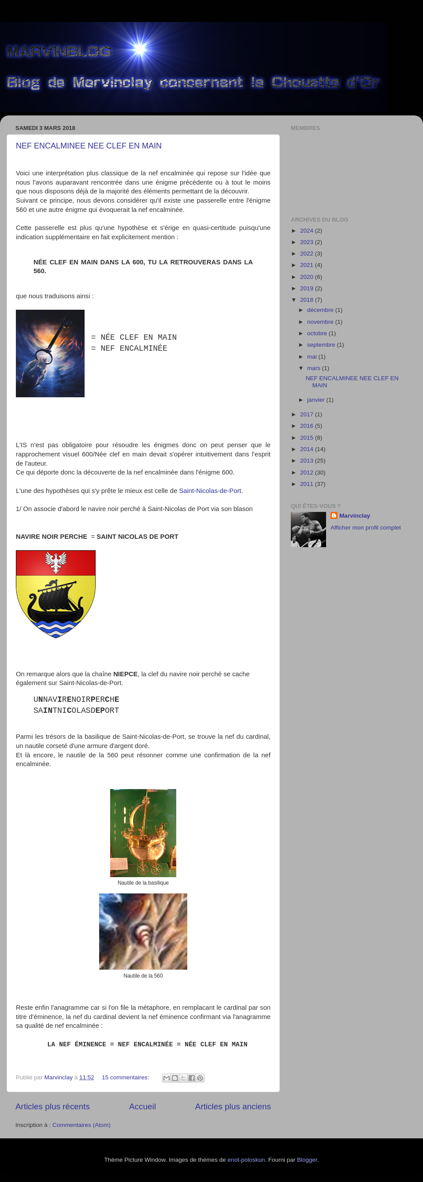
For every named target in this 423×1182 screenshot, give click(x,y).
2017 (307, 414)
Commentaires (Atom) (81, 1125)
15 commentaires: (126, 1077)
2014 (307, 449)
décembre (321, 310)
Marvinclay (354, 515)
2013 (307, 460)
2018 (307, 299)
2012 (307, 472)
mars (314, 368)
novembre (321, 322)
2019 (307, 288)
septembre (322, 344)
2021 (307, 265)
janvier (317, 399)
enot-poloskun (246, 1159)
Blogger (307, 1159)
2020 (307, 277)
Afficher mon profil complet (365, 527)
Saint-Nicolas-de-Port (210, 490)
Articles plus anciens (233, 1106)
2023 (307, 242)
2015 (307, 437)
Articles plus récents (52, 1106)
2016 (307, 425)
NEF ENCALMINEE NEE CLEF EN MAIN (89, 145)
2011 (307, 484)
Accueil (142, 1106)
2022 (307, 253)
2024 (307, 230)
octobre (318, 333)
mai (313, 356)
